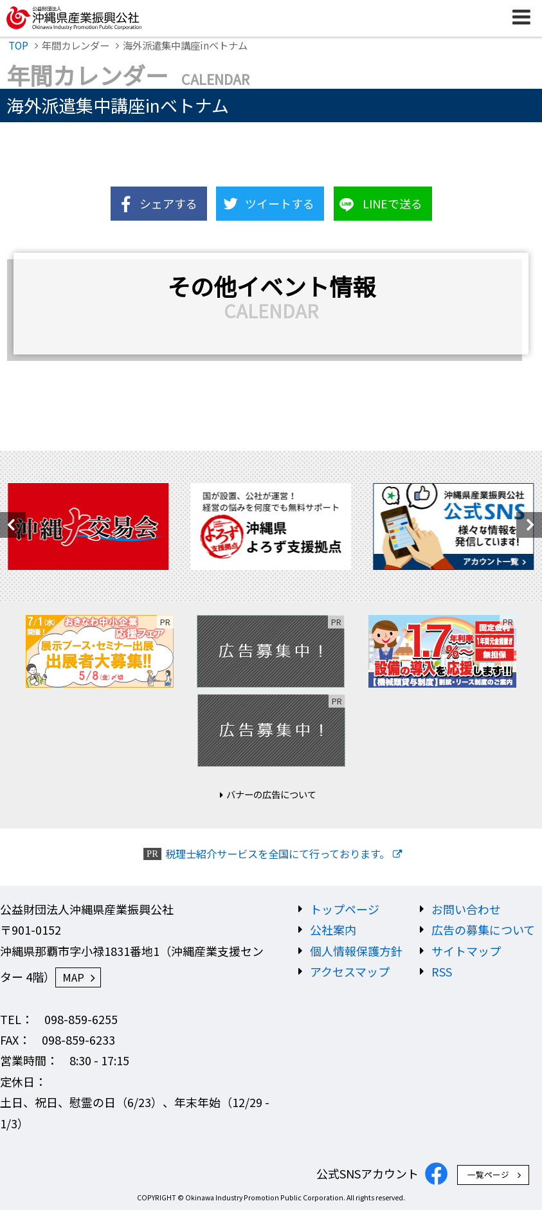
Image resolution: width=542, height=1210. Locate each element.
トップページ (344, 909)
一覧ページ (488, 1174)
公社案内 (333, 929)
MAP (73, 977)
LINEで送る (392, 203)
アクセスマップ (350, 971)
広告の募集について (483, 929)
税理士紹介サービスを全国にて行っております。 (277, 854)
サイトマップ (466, 950)
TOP (18, 45)
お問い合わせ (466, 909)
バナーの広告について (271, 794)
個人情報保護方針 (356, 950)
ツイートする (279, 203)
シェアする (168, 203)
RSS (441, 971)
